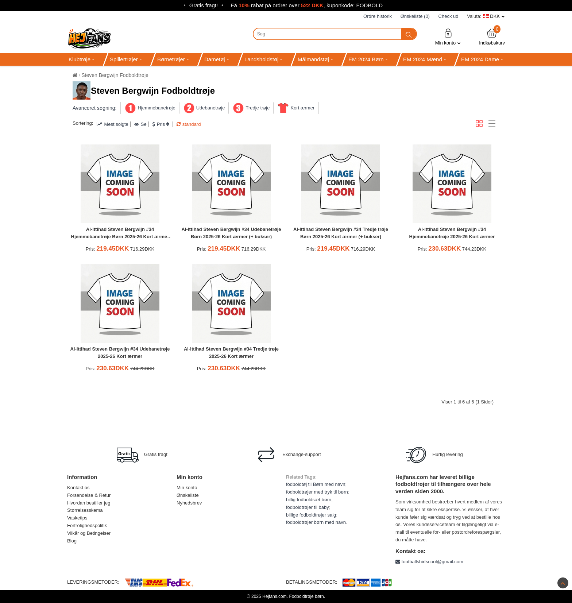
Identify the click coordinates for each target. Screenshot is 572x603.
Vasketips (77, 518)
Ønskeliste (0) (415, 16)
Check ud (448, 16)
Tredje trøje (258, 108)
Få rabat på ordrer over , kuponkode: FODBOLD (307, 5)
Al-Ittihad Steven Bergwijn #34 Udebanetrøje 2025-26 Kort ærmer (120, 352)
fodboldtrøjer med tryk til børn (317, 492)
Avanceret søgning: (94, 108)
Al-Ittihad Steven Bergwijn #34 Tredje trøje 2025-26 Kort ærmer (231, 352)
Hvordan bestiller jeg (89, 503)
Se (140, 124)
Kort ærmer (302, 108)
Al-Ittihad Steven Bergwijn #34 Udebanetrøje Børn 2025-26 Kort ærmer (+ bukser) (231, 233)
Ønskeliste (188, 495)
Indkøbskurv (492, 37)
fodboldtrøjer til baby (307, 507)
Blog (72, 541)
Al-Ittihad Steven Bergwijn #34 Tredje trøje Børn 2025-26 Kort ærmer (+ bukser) (340, 233)
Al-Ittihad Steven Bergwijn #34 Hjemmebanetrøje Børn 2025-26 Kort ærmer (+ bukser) (120, 234)
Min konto (448, 37)
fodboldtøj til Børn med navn (315, 484)
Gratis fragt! (203, 5)
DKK (495, 16)
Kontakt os (78, 487)
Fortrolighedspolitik (87, 525)
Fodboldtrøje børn (306, 596)
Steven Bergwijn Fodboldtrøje (114, 75)
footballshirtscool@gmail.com (429, 561)
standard (189, 124)
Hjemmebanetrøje (156, 108)
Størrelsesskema (85, 510)
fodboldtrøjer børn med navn (316, 522)
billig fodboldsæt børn (308, 499)
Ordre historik (377, 16)
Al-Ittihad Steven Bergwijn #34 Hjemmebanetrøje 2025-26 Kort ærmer (452, 233)
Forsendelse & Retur (89, 495)
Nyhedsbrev (189, 503)
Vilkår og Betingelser (89, 533)
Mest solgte (112, 124)
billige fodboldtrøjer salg (311, 515)
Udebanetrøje (210, 108)
